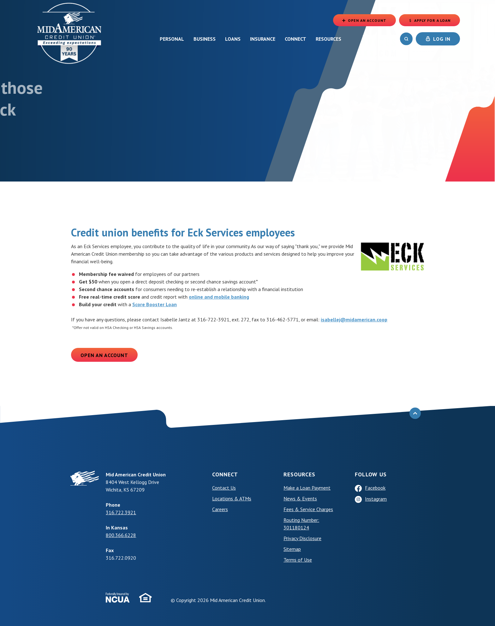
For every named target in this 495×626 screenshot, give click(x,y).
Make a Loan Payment (307, 488)
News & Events (300, 498)
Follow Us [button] (371, 474)
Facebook (375, 488)
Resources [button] (328, 39)
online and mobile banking (219, 297)
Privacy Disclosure (302, 538)
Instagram (376, 499)
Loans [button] (233, 39)
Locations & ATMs (231, 498)
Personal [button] (172, 39)
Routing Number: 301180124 (301, 524)
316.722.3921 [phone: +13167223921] (121, 512)
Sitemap (292, 549)
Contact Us (224, 488)
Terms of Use (297, 560)
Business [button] (205, 39)
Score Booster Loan (154, 304)
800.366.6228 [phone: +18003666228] (121, 535)
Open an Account (104, 355)
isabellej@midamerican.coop (354, 319)
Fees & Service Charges (308, 509)
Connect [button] (295, 39)
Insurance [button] (262, 39)
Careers (220, 509)
